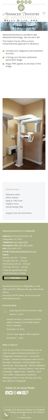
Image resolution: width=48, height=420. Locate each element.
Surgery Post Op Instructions (19, 213)
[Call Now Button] (6, 414)
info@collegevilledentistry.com (22, 251)
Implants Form (12, 203)
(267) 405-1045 (26, 245)
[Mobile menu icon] (43, 13)
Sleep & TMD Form (14, 200)
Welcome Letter (13, 194)
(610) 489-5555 (21, 242)
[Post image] (5, 311)
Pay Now (15, 278)
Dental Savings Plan (14, 206)
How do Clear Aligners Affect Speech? (23, 334)
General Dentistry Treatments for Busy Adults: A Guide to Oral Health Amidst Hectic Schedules (24, 322)
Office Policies (12, 197)
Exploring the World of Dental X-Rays (26, 310)
